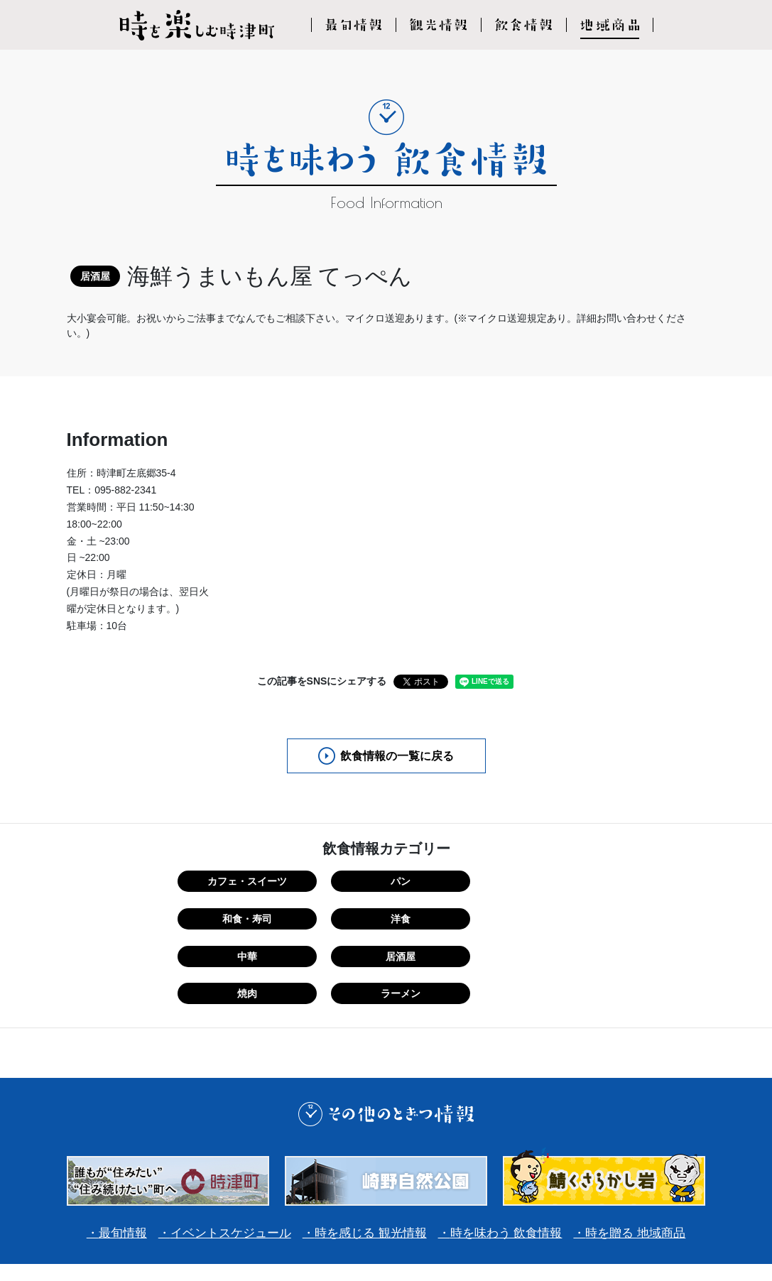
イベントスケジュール (222, 1155)
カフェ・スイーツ (224, 882)
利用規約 (324, 1212)
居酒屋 (332, 917)
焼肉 (440, 917)
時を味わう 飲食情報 (512, 1155)
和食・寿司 (440, 882)
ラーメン (548, 917)
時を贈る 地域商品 (649, 1155)
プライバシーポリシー (415, 1212)
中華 (224, 917)
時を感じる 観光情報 (369, 1155)
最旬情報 (108, 1155)
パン (332, 882)
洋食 (548, 882)
